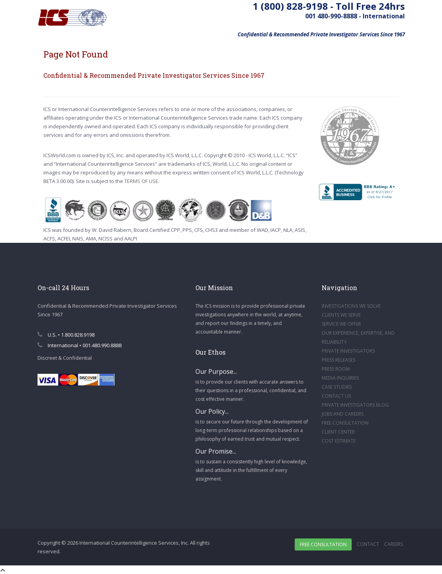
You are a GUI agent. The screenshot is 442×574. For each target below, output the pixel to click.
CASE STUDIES (337, 387)
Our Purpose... (216, 371)
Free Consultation (323, 544)
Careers (393, 544)
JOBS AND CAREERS (342, 414)
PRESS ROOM (336, 369)
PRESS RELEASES (338, 360)
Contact (368, 544)
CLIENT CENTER (338, 432)
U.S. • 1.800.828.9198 (66, 334)
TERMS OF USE (141, 181)
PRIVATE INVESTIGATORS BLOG (355, 405)
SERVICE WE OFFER (341, 324)
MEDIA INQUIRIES (340, 378)
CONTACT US (336, 396)
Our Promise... (215, 451)
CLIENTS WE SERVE (341, 315)
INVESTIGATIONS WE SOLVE (351, 306)
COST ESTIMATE (339, 441)
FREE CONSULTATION (345, 423)
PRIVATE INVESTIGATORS (348, 351)
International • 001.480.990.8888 (80, 345)
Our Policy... (212, 411)
